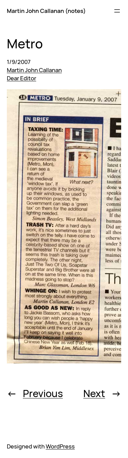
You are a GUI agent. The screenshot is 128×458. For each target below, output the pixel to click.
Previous (43, 393)
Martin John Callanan (34, 70)
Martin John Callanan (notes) (46, 11)
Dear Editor (21, 78)
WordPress (60, 446)
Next (94, 393)
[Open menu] (117, 11)
